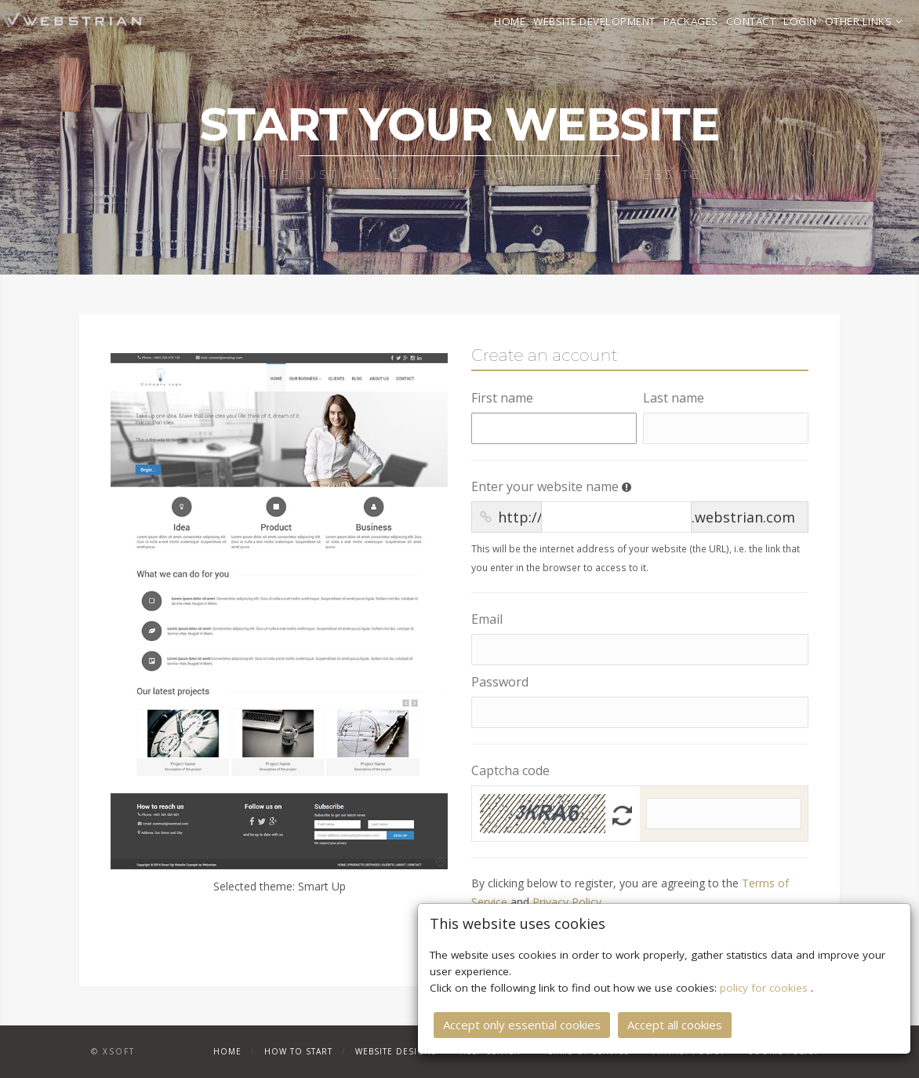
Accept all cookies (674, 1024)
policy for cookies (765, 987)
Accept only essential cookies (522, 1024)
